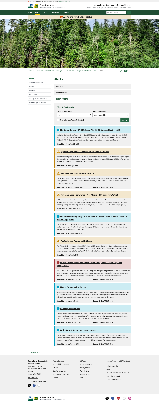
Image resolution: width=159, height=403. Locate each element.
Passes (31, 86)
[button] (121, 70)
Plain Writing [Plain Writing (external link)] (84, 371)
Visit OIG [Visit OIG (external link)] (56, 367)
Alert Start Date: (99, 111)
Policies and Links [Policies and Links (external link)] (112, 366)
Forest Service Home (93, 7)
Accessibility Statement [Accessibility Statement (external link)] (62, 364)
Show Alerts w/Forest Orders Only (72, 120)
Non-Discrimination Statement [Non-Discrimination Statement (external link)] (117, 373)
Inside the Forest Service (110, 7)
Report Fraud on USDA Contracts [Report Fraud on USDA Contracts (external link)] (118, 361)
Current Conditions (36, 82)
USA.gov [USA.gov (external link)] (83, 361)
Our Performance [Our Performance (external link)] (59, 371)
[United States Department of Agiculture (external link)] (31, 6)
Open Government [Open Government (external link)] (113, 376)
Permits (32, 90)
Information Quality (113, 379)
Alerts (31, 79)
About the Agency (125, 7)
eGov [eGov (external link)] (108, 369)
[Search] (129, 12)
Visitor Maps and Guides (37, 102)
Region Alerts (61, 92)
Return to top (35, 352)
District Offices (33, 378)
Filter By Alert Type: (64, 111)
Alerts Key (60, 86)
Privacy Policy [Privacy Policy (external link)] (85, 367)
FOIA (81, 377)
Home (30, 12)
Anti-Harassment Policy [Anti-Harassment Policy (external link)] (61, 374)
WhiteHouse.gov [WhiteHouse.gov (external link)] (86, 364)
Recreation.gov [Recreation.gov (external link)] (58, 361)
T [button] (125, 71)
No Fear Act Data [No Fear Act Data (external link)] (86, 374)
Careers (56, 377)
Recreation (33, 94)
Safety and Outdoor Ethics (38, 98)
